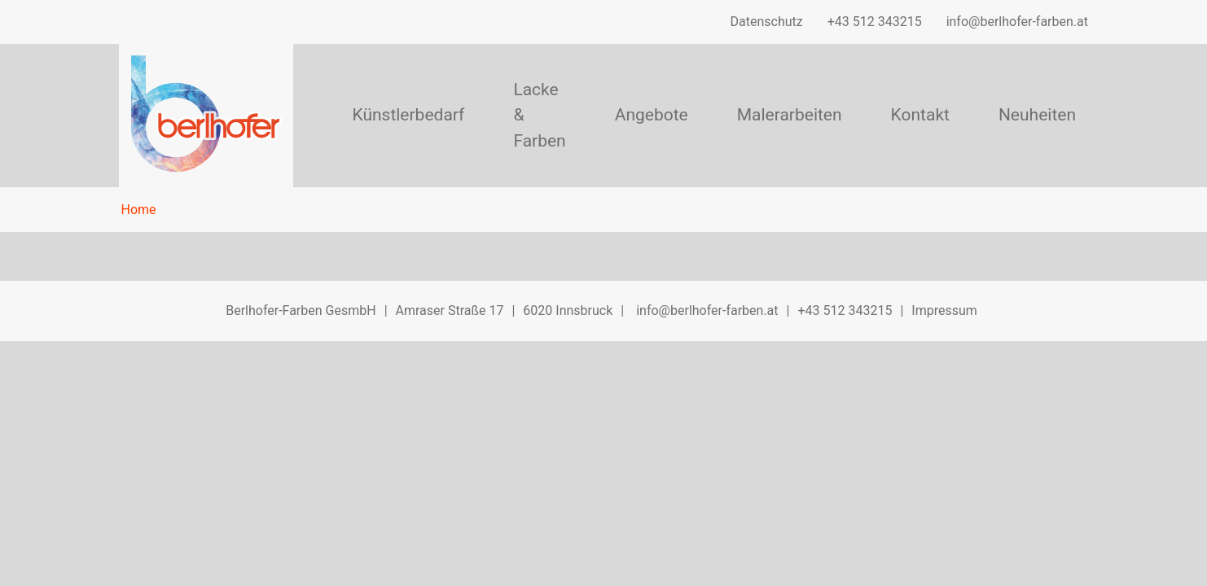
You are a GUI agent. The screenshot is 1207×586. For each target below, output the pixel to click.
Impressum (944, 310)
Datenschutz (767, 21)
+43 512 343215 (874, 21)
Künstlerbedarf (408, 115)
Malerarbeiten (789, 115)
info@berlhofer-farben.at (1017, 21)
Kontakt (920, 115)
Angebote (651, 115)
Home (138, 209)
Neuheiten (1037, 115)
